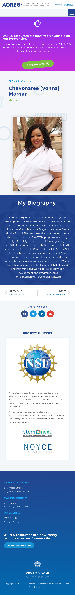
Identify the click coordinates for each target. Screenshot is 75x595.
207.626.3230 (37, 573)
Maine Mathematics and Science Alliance (49, 583)
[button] (71, 12)
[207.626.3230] (37, 564)
